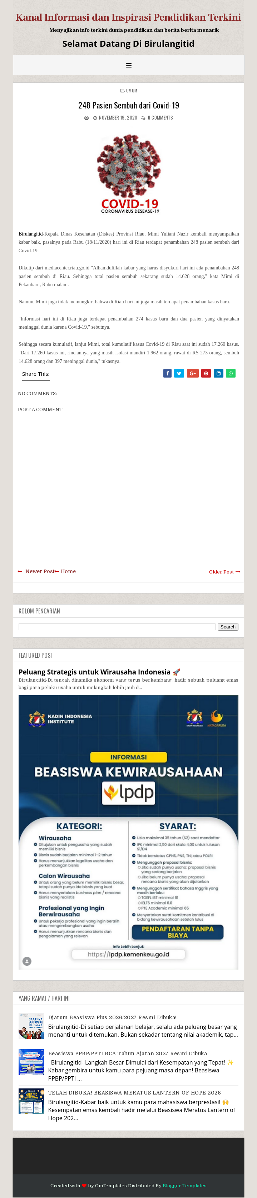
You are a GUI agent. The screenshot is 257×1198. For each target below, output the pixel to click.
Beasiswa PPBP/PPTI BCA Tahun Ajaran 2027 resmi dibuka (127, 1053)
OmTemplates (111, 1185)
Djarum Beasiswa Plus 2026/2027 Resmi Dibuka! (112, 1017)
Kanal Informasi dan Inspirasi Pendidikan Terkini (128, 17)
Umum (131, 90)
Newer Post (39, 571)
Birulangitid (31, 234)
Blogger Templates (185, 1185)
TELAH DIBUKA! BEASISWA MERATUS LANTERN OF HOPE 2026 (134, 1093)
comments (160, 117)
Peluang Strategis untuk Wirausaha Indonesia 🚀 (100, 671)
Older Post (221, 572)
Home (68, 571)
